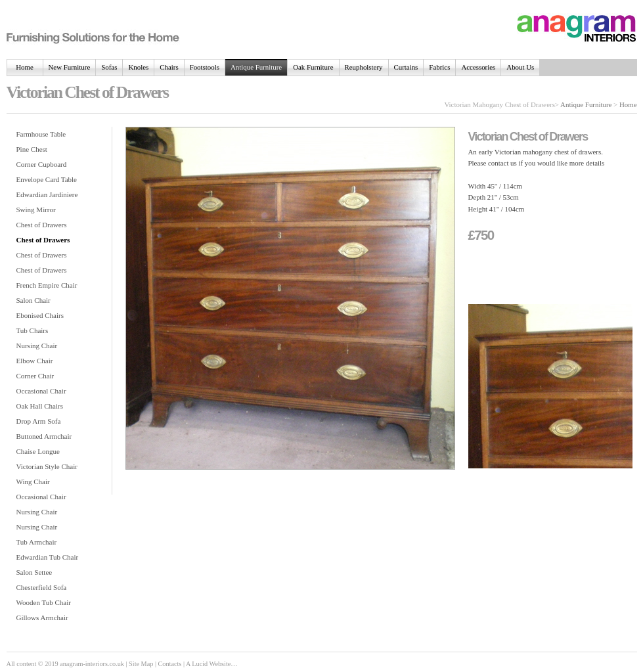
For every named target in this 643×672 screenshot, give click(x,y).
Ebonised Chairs (40, 315)
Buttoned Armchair (44, 436)
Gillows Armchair (42, 617)
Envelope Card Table (47, 179)
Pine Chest (31, 149)
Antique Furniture (256, 67)
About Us (520, 67)
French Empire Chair (47, 285)
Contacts (170, 663)
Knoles (138, 67)
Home (24, 67)
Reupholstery (364, 67)
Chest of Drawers (41, 225)
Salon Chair (33, 300)
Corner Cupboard (41, 164)
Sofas (109, 67)
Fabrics (439, 67)
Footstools (204, 67)
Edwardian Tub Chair (47, 557)
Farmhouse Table (41, 134)
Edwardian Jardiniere (47, 194)
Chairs (169, 67)
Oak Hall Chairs (39, 406)
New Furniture (70, 67)
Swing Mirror (36, 209)
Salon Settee (34, 572)
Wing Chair (33, 481)
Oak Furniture (313, 67)
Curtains (406, 67)
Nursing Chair (37, 345)
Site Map (141, 663)
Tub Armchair (36, 542)
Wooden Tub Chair (43, 602)
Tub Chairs (32, 330)
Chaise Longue (38, 451)
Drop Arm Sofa (38, 421)
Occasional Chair (41, 391)
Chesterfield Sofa (41, 587)
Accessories (478, 67)
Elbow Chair (34, 361)
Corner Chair (35, 376)
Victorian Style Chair (47, 466)
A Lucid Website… (212, 663)
